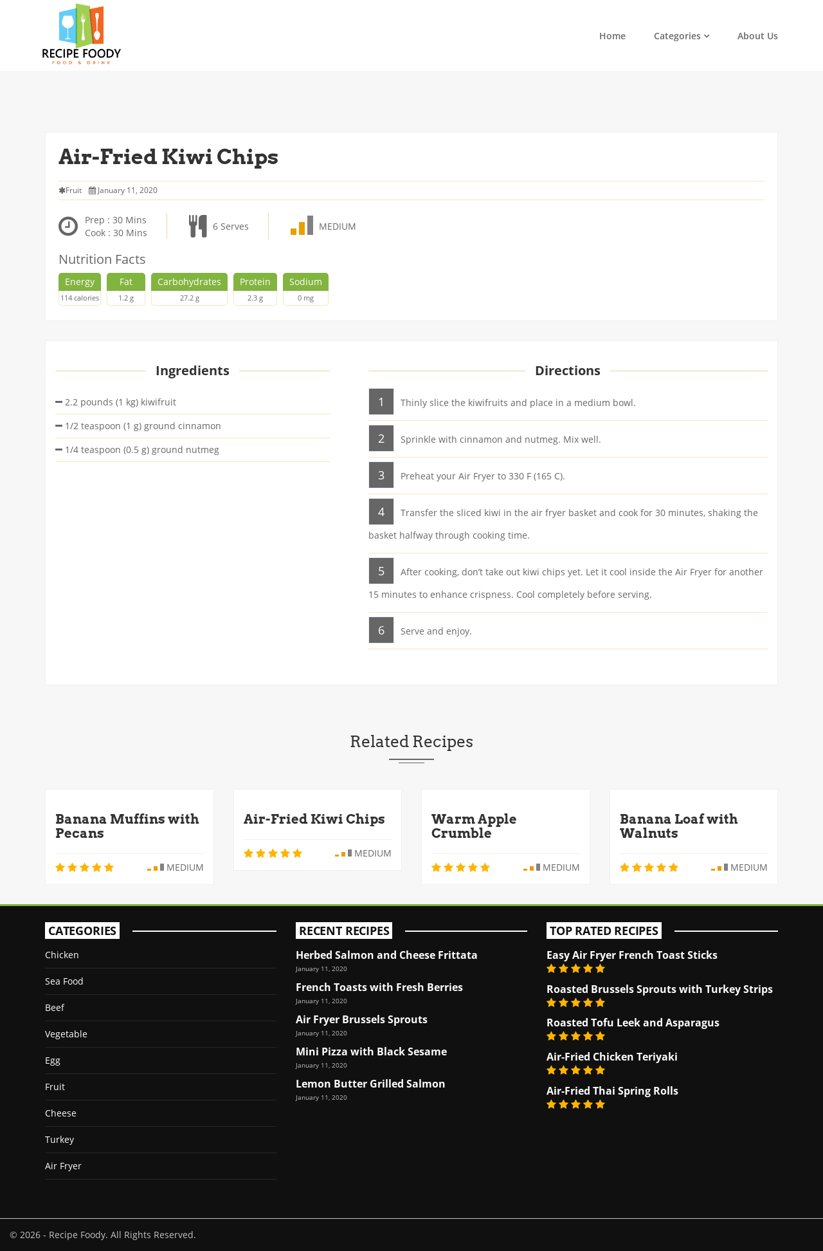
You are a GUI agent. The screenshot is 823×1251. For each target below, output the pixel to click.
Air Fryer (63, 1166)
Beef (54, 1007)
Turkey (59, 1139)
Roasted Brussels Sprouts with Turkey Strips (660, 989)
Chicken (62, 955)
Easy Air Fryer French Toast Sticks (632, 955)
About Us (757, 36)
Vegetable (66, 1034)
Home (612, 36)
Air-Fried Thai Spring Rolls (612, 1091)
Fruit (55, 1086)
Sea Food (64, 981)
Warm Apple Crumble (474, 826)
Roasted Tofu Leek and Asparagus (633, 1022)
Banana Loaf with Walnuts (679, 826)
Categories (677, 36)
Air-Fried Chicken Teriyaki (612, 1057)
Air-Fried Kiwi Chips (314, 819)
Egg (52, 1060)
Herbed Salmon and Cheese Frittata (387, 955)
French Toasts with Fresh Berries (379, 987)
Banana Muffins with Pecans (127, 826)
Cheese (61, 1113)
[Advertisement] (411, 100)
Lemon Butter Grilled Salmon (371, 1084)
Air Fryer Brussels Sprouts (362, 1019)
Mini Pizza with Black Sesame (371, 1051)
